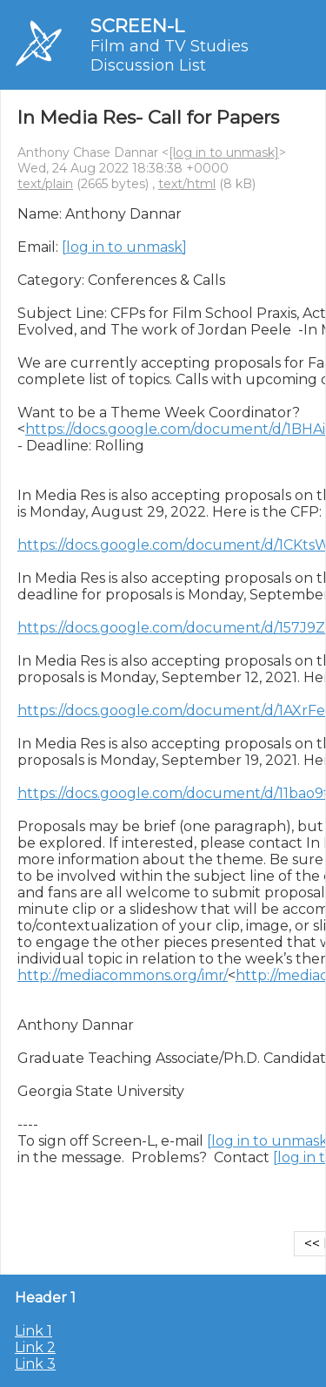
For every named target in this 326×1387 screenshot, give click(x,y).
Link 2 (35, 1347)
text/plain (45, 184)
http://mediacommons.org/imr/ (122, 975)
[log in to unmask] (224, 152)
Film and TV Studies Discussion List (169, 56)
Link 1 (33, 1331)
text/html (187, 184)
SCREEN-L (137, 26)
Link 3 (35, 1364)
